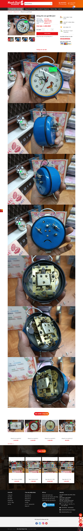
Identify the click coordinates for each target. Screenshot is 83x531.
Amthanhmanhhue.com (66, 512)
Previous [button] (9, 39)
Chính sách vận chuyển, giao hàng (50, 496)
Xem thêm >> (11, 443)
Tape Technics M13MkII (16, 479)
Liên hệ (9, 504)
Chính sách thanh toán (47, 495)
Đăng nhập (72, 2)
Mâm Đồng (27, 500)
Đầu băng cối (28, 495)
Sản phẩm (10, 498)
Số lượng (38, 29)
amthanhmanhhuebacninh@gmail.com (69, 509)
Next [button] (33, 39)
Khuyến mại (10, 500)
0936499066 (65, 39)
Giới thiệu (10, 496)
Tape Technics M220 (33, 479)
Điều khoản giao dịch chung (48, 498)
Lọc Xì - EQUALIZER (29, 504)
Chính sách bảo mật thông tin (49, 500)
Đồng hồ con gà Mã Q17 (67, 438)
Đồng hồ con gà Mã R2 (50, 438)
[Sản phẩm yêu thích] (1, 210)
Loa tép (26, 502)
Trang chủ (10, 495)
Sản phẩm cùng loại (41, 414)
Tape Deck (41, 451)
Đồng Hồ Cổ (28, 498)
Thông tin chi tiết (41, 49)
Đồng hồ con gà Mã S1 (33, 438)
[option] (11, 39)
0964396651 (62, 2)
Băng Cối (27, 506)
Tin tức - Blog (11, 502)
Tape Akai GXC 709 (66, 479)
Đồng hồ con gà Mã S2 (16, 438)
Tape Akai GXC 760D (50, 479)
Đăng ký (72, 4)
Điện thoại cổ (28, 496)
